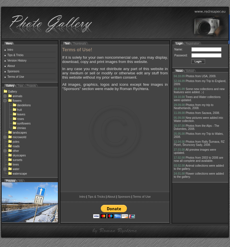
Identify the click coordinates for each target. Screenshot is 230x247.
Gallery (10, 91)
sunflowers (21, 123)
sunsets (15, 160)
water (13, 169)
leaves (18, 114)
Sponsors (13, 71)
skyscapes (17, 155)
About (11, 66)
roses (18, 119)
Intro (10, 49)
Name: (178, 49)
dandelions (21, 105)
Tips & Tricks (15, 55)
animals (15, 96)
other (13, 150)
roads (14, 146)
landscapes (17, 132)
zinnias (19, 128)
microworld (17, 137)
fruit (17, 109)
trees (13, 164)
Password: (181, 55)
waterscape (17, 173)
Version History (16, 60)
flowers (15, 100)
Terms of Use (15, 76)
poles (13, 141)
